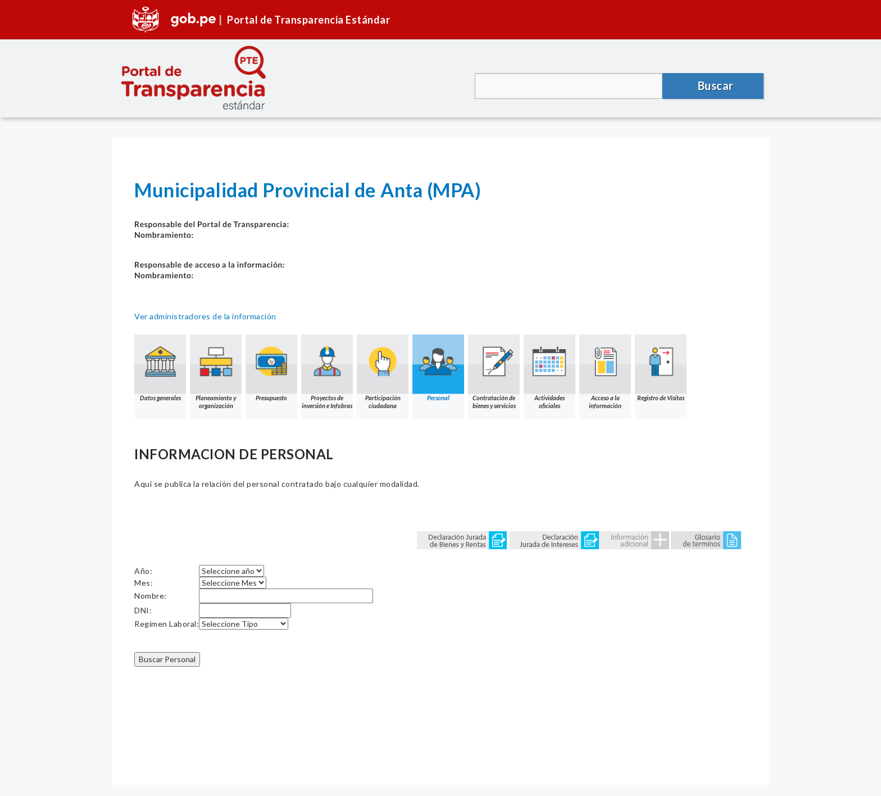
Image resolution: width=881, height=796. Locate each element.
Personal (438, 367)
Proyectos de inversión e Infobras (327, 371)
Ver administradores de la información (205, 316)
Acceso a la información (605, 371)
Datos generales (160, 367)
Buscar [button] (716, 85)
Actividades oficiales (549, 371)
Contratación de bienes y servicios (494, 371)
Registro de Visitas (661, 367)
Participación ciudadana (382, 371)
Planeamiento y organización (216, 371)
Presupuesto (271, 367)
